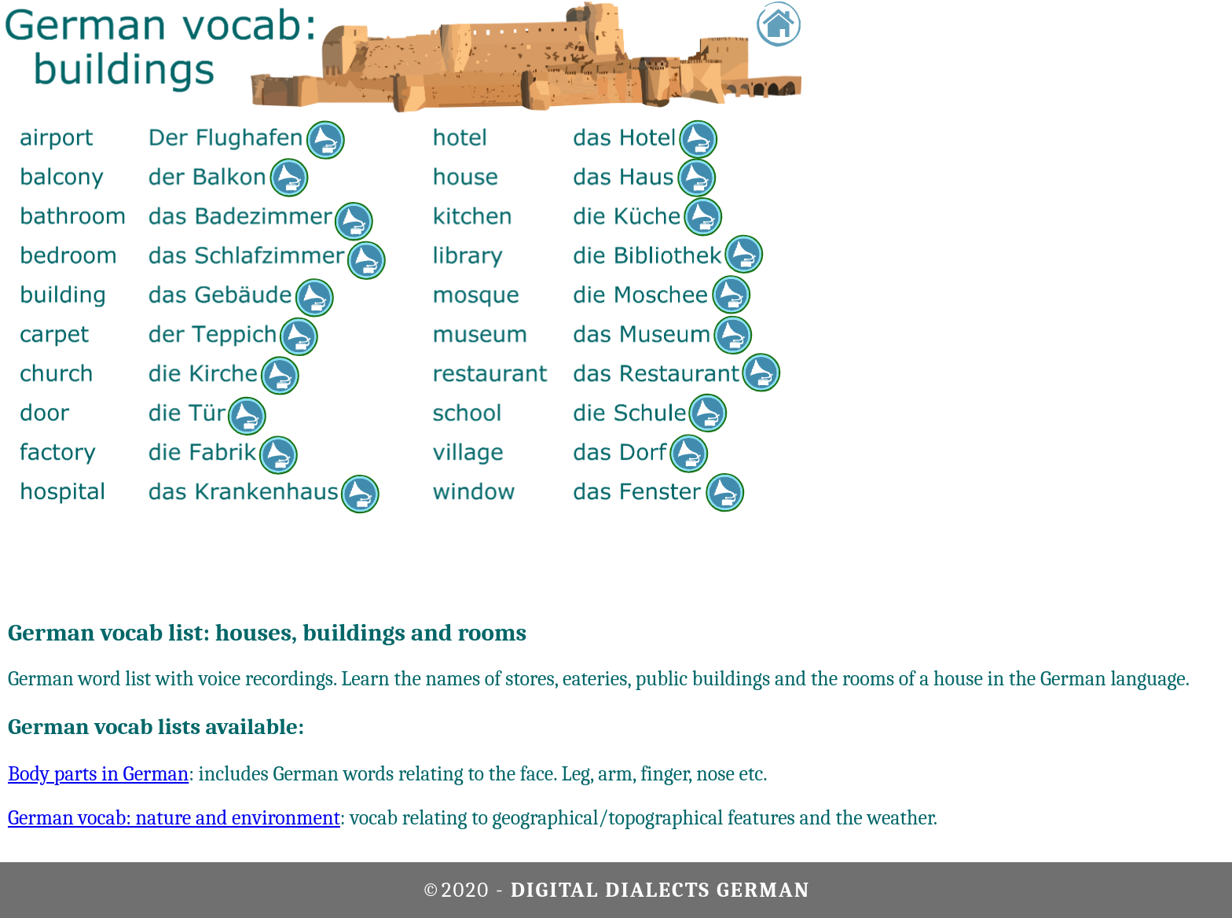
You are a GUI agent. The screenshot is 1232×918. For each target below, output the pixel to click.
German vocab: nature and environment (174, 818)
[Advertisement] (1163, 236)
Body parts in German (98, 774)
